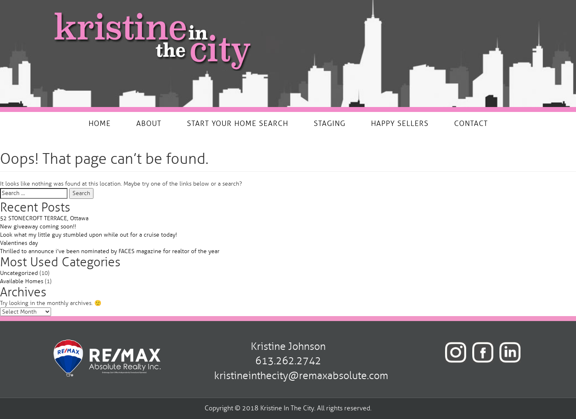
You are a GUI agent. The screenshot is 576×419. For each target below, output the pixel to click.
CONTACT (471, 123)
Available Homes (21, 281)
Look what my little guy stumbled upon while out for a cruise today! (88, 234)
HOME (100, 123)
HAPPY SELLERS (400, 123)
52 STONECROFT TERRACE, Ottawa (44, 218)
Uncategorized (19, 273)
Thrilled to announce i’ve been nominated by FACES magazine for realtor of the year (109, 251)
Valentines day (19, 243)
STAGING (329, 123)
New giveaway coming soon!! (38, 226)
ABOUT (148, 123)
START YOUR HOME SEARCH (237, 123)
